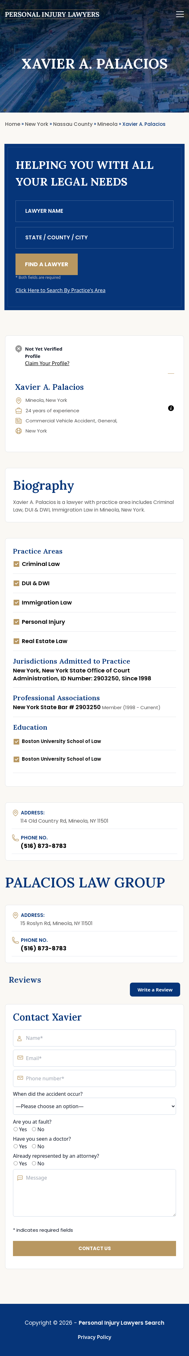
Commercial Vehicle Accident (60, 420)
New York (36, 430)
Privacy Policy (94, 1337)
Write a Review (155, 989)
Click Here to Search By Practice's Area (60, 290)
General (107, 420)
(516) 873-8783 (43, 846)
